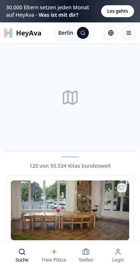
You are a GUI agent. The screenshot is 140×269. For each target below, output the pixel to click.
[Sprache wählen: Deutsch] (110, 32)
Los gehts (117, 11)
